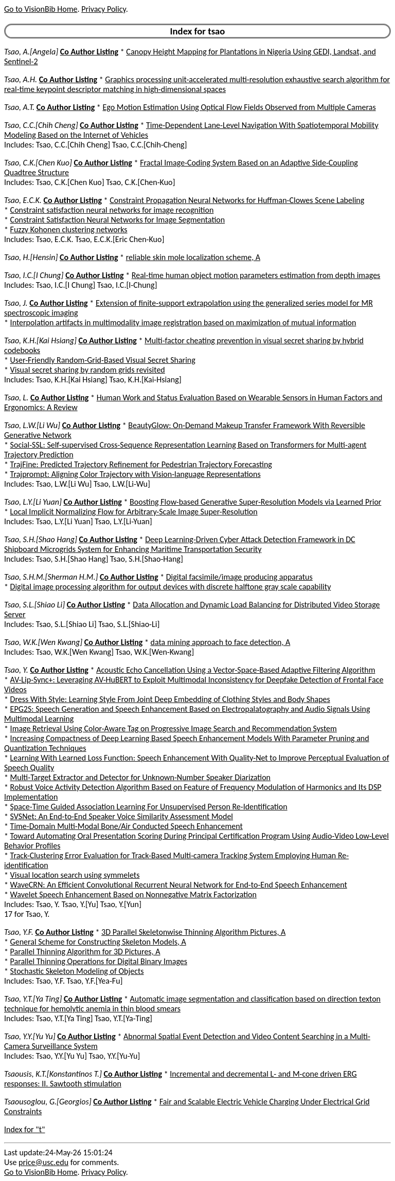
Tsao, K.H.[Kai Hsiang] (40, 340)
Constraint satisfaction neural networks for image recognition (112, 210)
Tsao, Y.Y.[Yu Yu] (30, 1036)
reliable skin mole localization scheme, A (193, 257)
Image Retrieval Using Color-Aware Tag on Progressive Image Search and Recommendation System (173, 728)
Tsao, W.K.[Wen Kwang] (43, 642)
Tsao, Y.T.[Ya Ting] (33, 999)
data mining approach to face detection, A (221, 642)
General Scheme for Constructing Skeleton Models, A (98, 942)
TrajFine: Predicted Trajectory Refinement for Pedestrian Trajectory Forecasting (141, 464)
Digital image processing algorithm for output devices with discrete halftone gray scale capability (170, 587)
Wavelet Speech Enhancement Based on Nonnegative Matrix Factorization (133, 894)
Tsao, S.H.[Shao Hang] (40, 539)
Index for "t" (24, 1129)
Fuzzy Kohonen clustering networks (69, 229)
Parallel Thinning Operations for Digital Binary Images (98, 961)
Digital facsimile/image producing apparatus (239, 577)
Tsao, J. (16, 303)
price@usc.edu (43, 1162)
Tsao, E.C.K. (23, 200)
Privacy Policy (103, 9)
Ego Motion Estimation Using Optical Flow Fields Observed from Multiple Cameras (238, 107)
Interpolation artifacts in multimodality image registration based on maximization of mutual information (183, 322)
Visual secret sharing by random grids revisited (87, 370)
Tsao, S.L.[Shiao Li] (34, 605)
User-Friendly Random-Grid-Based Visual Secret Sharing (102, 360)
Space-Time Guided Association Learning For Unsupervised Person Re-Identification (149, 806)
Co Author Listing (89, 52)
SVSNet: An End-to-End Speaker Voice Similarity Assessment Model (121, 816)
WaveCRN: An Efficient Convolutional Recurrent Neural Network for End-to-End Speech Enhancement (178, 885)
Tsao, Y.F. (18, 932)
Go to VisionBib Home (40, 9)
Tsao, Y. (16, 670)
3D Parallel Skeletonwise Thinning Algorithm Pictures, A (193, 932)
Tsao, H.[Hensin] (31, 257)
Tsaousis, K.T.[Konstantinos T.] (53, 1074)
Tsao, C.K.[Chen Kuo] (38, 163)
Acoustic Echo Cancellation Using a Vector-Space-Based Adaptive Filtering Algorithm (235, 670)
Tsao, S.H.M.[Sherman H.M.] (51, 577)
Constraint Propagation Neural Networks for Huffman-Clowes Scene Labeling (237, 200)
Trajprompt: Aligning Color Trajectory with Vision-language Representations (135, 474)
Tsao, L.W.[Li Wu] (32, 425)
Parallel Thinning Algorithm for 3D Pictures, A (85, 951)
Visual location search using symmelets (75, 875)
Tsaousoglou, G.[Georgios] (48, 1101)
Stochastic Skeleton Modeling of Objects (77, 971)
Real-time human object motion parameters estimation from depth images (256, 275)
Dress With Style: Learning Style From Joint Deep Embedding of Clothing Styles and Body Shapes (170, 699)
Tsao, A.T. (19, 107)
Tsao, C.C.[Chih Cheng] (41, 125)
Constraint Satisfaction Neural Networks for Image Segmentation (117, 220)
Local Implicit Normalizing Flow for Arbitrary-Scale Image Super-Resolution (134, 511)
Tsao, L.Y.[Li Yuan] (33, 502)
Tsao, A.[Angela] (31, 52)
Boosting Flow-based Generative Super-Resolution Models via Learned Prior (255, 502)
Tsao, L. (16, 397)
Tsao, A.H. (20, 79)
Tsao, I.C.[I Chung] (34, 275)
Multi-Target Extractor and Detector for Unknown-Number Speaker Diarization (140, 777)
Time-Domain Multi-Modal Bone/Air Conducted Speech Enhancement (126, 826)
